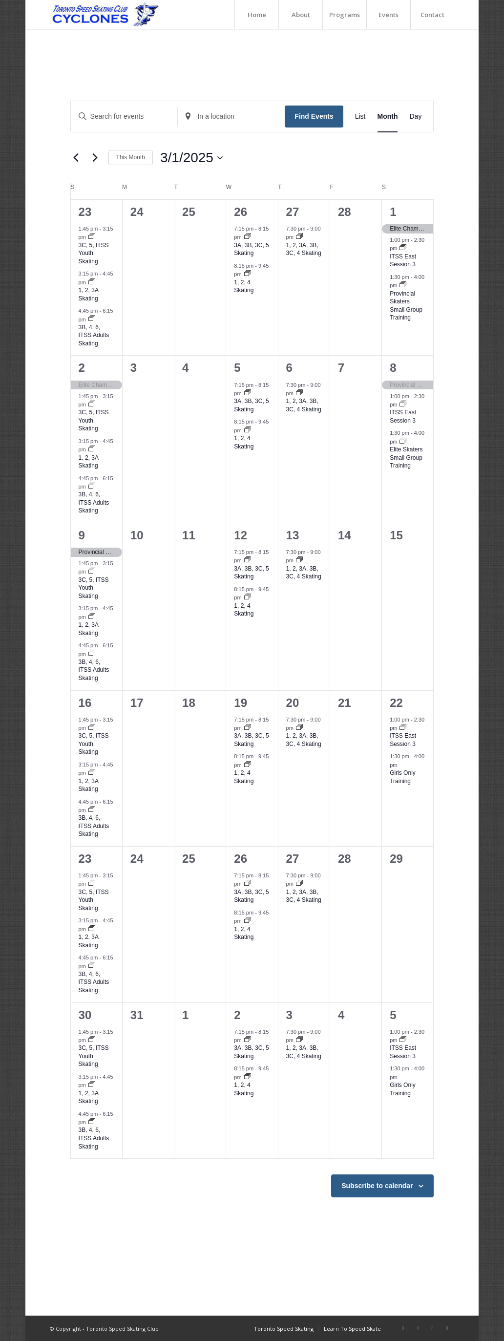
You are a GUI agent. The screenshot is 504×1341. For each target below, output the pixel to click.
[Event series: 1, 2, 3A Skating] (91, 282)
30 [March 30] (85, 1015)
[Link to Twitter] (447, 1328)
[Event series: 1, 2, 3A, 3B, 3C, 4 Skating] (299, 237)
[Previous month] (76, 158)
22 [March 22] (396, 702)
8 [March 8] (393, 367)
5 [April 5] (393, 1015)
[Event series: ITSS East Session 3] (402, 248)
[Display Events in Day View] (415, 116)
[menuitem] (256, 14)
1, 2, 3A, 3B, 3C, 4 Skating (303, 249)
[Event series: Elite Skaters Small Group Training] (402, 442)
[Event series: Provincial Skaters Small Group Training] (402, 285)
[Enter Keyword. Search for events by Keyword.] (124, 116)
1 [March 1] (393, 211)
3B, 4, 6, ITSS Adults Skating (94, 335)
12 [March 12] (240, 535)
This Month (130, 157)
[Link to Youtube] (432, 1328)
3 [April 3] (289, 1015)
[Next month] (95, 158)
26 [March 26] (240, 858)
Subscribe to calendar (377, 1186)
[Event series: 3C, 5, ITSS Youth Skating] (91, 237)
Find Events (313, 116)
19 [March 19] (240, 702)
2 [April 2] (237, 1015)
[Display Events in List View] (360, 116)
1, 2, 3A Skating (89, 461)
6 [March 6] (289, 367)
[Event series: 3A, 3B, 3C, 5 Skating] (247, 237)
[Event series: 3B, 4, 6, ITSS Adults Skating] (91, 319)
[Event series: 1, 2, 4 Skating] (247, 274)
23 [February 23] (85, 211)
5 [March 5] (237, 367)
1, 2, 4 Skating (243, 286)
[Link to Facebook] (403, 1328)
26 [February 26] (240, 211)
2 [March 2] (82, 367)
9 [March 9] (82, 535)
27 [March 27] (292, 858)
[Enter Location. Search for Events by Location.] (231, 116)
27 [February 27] (292, 211)
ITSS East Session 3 (403, 260)
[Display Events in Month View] (388, 116)
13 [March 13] (292, 535)
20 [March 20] (292, 702)
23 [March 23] (85, 858)
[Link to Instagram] (417, 1328)
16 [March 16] (85, 702)
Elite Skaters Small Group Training (406, 457)
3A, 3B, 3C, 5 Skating (251, 249)
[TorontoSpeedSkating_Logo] (105, 14)
